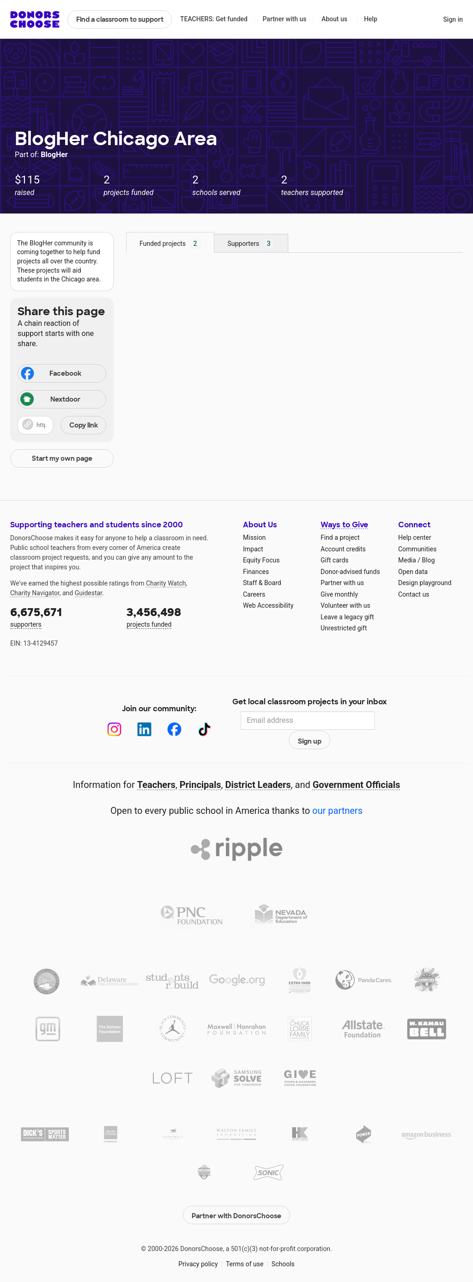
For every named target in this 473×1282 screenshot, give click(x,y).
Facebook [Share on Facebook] (50, 374)
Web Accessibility (268, 605)
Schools (283, 1244)
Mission (254, 537)
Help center (414, 537)
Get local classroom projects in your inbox (309, 703)
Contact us (413, 594)
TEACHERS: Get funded (214, 19)
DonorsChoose (35, 19)
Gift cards (335, 560)
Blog (428, 560)
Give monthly (339, 594)
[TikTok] (195, 721)
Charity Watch (166, 583)
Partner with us (285, 19)
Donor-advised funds (350, 571)
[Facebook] (165, 721)
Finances (256, 571)
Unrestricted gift (344, 628)
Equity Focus (261, 560)
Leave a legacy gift (347, 617)
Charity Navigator (35, 593)
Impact (253, 549)
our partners (337, 793)
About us (334, 19)
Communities (417, 549)
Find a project (340, 537)
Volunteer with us (345, 605)
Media (407, 560)
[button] (62, 425)
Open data (413, 571)
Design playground (424, 582)
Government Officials (356, 767)
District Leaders (258, 767)
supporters (62, 616)
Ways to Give (344, 525)
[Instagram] (104, 721)
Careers (254, 594)
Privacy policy (198, 1244)
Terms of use (245, 1244)
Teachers (156, 767)
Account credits (343, 549)
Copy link (83, 425)
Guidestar (88, 593)
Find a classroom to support (120, 19)
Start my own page (62, 458)
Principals (200, 767)
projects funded (178, 616)
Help (370, 19)
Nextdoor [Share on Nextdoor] (50, 400)
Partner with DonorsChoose (236, 1195)
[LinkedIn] (134, 721)
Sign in (453, 19)
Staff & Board (262, 582)
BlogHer (54, 154)
